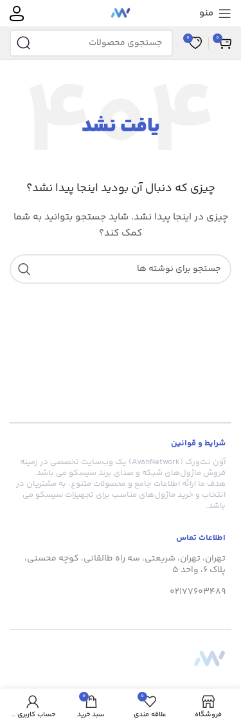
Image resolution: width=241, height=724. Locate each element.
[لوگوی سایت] (120, 13)
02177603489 (198, 592)
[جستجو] (91, 43)
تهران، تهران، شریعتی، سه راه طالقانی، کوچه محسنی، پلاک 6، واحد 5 (125, 564)
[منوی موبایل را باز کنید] (215, 13)
